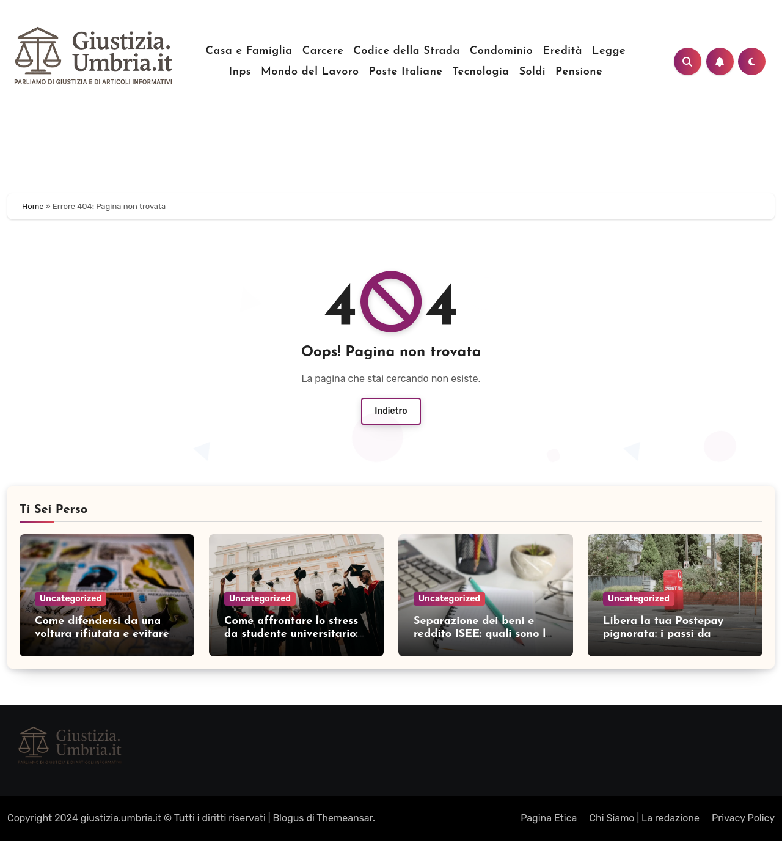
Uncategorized (70, 598)
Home (33, 206)
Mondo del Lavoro (310, 72)
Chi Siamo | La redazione (644, 818)
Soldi (532, 72)
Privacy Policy (743, 818)
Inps (240, 72)
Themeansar (344, 818)
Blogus (288, 818)
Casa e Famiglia (249, 51)
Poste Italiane (405, 72)
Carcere (323, 51)
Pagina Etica (549, 818)
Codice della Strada (406, 51)
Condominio (501, 51)
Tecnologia (480, 72)
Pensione (578, 72)
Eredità (562, 51)
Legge (609, 51)
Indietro (391, 411)
